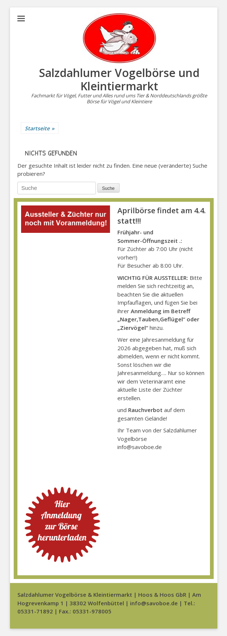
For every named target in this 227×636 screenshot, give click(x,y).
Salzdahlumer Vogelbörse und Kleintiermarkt (119, 79)
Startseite (39, 128)
